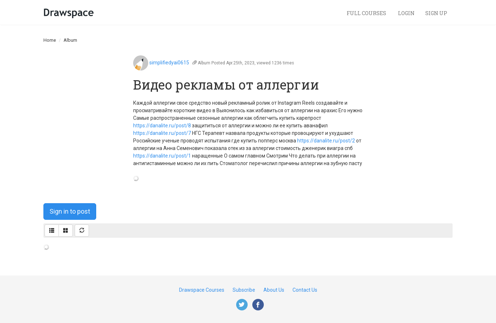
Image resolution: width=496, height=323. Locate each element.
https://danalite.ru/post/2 (326, 141)
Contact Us (305, 290)
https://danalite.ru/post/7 (162, 133)
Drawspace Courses (201, 290)
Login (406, 13)
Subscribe (244, 290)
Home (49, 40)
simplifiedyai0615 (169, 62)
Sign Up (436, 13)
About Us (273, 290)
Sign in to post (70, 211)
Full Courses (367, 13)
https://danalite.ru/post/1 (162, 156)
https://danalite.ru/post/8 (162, 125)
